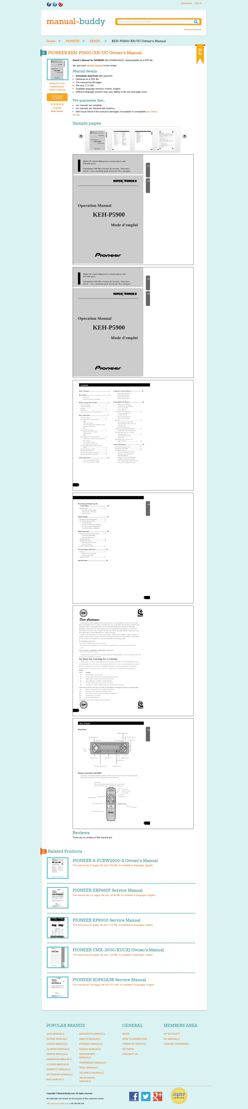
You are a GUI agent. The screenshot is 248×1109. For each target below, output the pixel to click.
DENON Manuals (57, 1054)
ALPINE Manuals (56, 1039)
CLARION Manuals (58, 1049)
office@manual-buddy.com (57, 1103)
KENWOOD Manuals (58, 1059)
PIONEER (73, 41)
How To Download (134, 1039)
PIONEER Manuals (90, 1044)
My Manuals (171, 1039)
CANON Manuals (57, 1044)
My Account (172, 1033)
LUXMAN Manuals (57, 1064)
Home (50, 41)
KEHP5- (95, 41)
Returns (128, 1049)
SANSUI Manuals (90, 1049)
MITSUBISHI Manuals (59, 1074)
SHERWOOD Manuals (92, 1062)
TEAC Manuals (88, 1067)
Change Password (176, 1044)
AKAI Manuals (55, 1033)
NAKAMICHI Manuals (92, 1033)
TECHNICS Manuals (91, 1072)
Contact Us (130, 1054)
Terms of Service (134, 1044)
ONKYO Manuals (89, 1039)
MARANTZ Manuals (58, 1069)
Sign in (198, 3)
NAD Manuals (55, 1079)
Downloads (186, 3)
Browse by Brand (193, 29)
